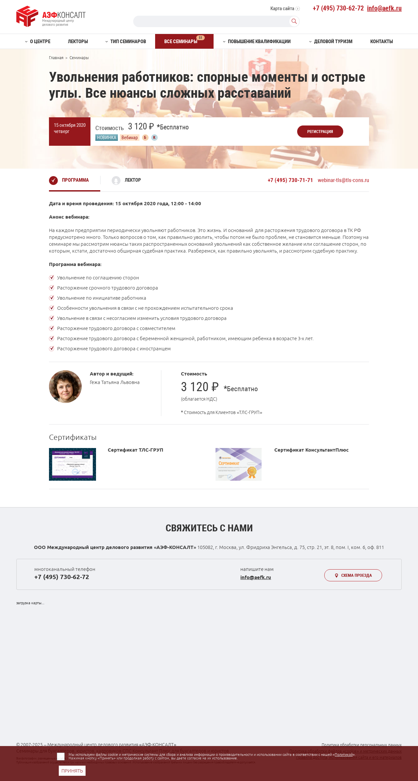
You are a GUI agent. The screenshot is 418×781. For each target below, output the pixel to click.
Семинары (79, 58)
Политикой (344, 754)
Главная (56, 58)
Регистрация (320, 131)
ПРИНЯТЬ (72, 770)
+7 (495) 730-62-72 (338, 8)
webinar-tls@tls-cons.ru (343, 180)
